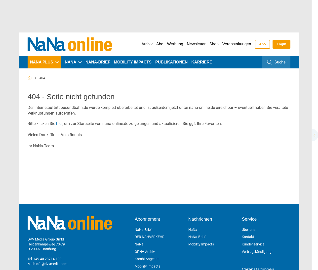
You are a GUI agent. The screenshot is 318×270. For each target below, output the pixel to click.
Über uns (248, 230)
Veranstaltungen (236, 44)
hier (59, 123)
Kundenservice (253, 244)
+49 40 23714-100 (47, 259)
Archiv (147, 44)
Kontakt (248, 237)
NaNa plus (41, 62)
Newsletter (196, 44)
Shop (214, 44)
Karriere (201, 62)
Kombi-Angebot (147, 259)
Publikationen (171, 62)
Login (281, 44)
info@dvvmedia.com (51, 264)
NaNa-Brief (97, 62)
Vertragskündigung (257, 252)
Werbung (175, 44)
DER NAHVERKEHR (149, 237)
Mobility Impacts (133, 62)
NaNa (70, 62)
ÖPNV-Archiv (145, 252)
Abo (159, 44)
